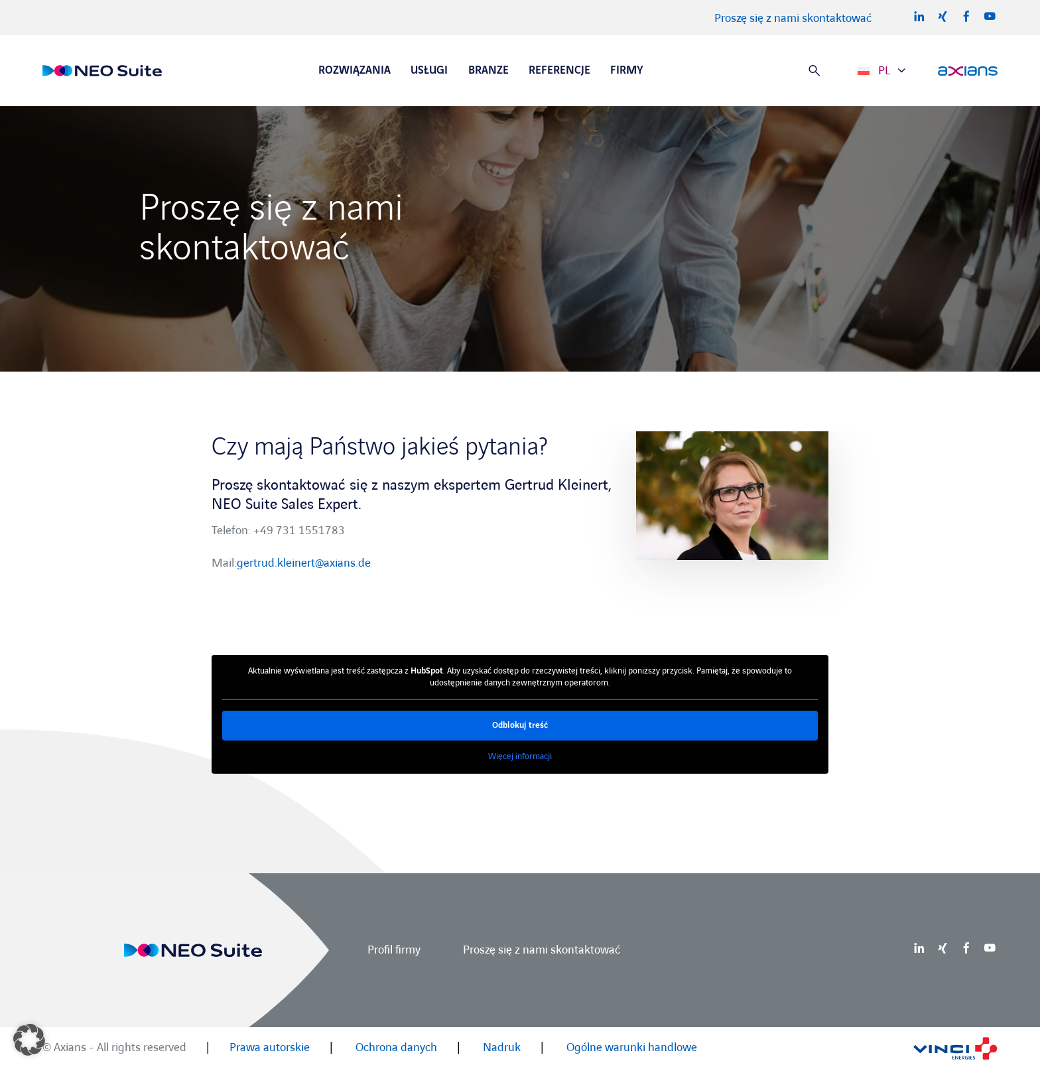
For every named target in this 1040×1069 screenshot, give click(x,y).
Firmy (626, 70)
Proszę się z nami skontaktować (793, 18)
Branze (488, 70)
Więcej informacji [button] (520, 756)
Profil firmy (394, 950)
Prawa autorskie (269, 1047)
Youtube (990, 16)
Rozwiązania (354, 70)
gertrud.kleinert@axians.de (304, 563)
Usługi (429, 70)
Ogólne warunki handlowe (631, 1047)
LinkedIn (919, 16)
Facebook (966, 16)
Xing (942, 16)
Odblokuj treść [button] (520, 725)
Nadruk (502, 1047)
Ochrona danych (396, 1047)
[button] (29, 1040)
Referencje (559, 70)
